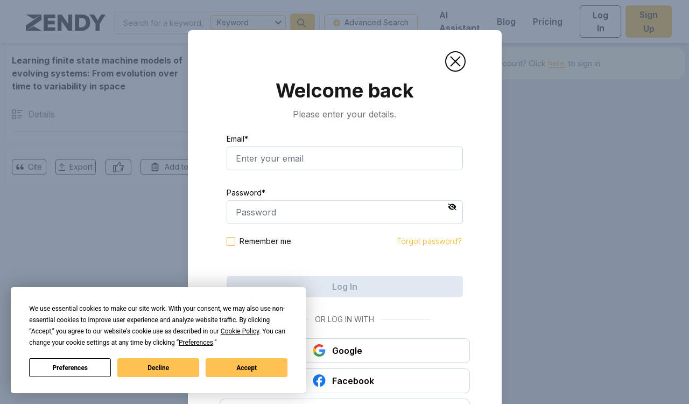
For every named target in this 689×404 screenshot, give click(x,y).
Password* (246, 192)
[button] (455, 61)
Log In (344, 286)
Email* (237, 138)
